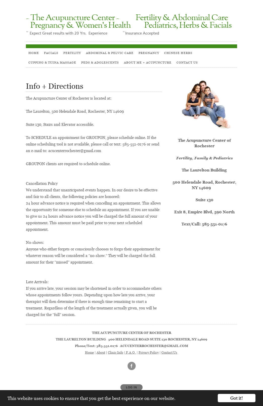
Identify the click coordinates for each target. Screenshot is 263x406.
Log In (131, 387)
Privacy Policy (149, 352)
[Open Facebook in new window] (131, 366)
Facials (51, 53)
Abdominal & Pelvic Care (110, 53)
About (101, 352)
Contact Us (187, 62)
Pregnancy (149, 53)
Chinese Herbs (178, 53)
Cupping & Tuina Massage (52, 62)
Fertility (72, 53)
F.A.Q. (130, 352)
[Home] (131, 22)
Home (89, 352)
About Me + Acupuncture (147, 62)
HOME (33, 53)
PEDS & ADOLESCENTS (100, 62)
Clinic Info (115, 352)
